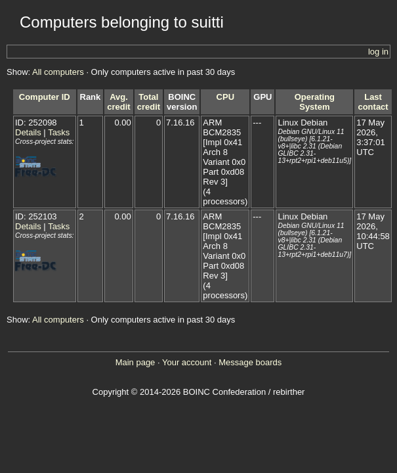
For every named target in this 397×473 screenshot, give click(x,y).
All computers (58, 72)
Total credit (148, 102)
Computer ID (44, 97)
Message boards (250, 362)
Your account (186, 362)
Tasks (59, 132)
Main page (135, 362)
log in (378, 51)
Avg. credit (118, 102)
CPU (225, 97)
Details (28, 132)
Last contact (373, 102)
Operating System (315, 102)
